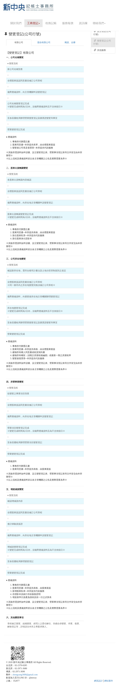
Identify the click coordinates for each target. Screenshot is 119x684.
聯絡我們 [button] (99, 23)
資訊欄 (83, 23)
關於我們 (16, 23)
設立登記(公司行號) (102, 33)
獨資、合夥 (70, 42)
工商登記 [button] (33, 23)
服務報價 (67, 23)
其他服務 (99, 50)
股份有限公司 (43, 42)
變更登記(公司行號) (102, 42)
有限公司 (18, 42)
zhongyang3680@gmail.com (25, 674)
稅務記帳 (51, 23)
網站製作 (108, 681)
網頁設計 (98, 681)
